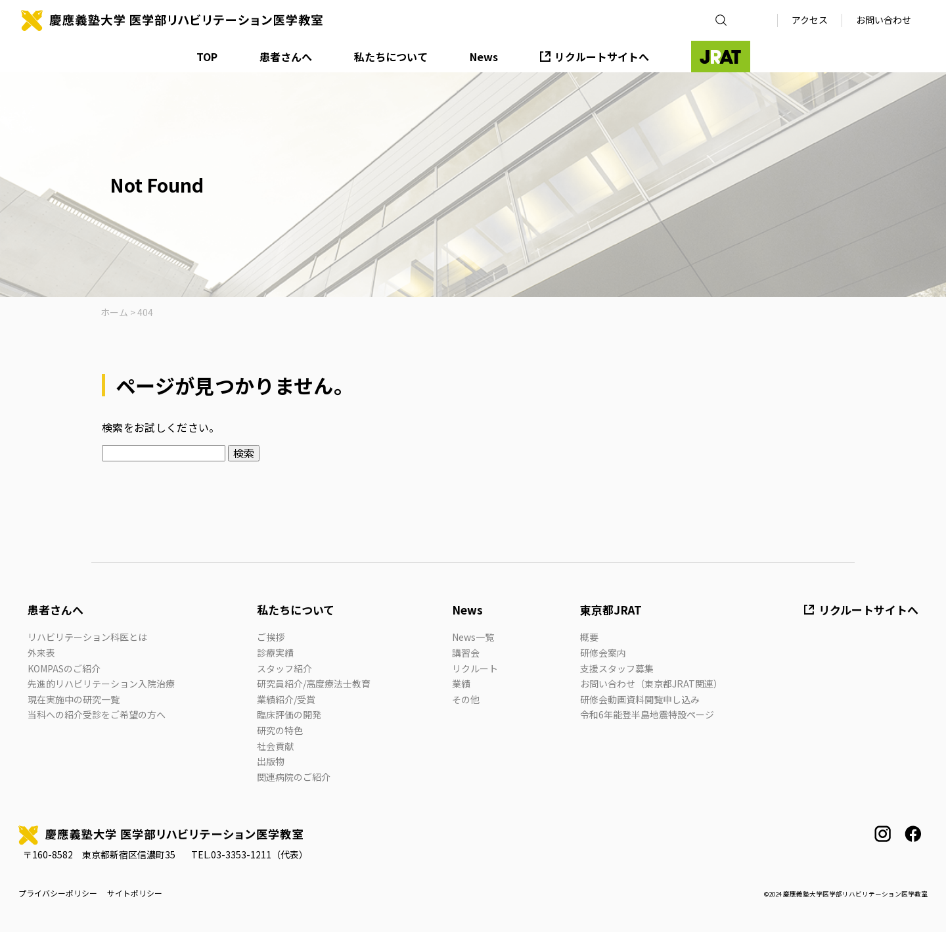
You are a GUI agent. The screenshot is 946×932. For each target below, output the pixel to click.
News (484, 56)
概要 (589, 636)
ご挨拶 (270, 636)
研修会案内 (603, 652)
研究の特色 (280, 730)
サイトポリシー (134, 893)
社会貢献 (275, 746)
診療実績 (275, 652)
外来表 (41, 652)
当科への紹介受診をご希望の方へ (97, 714)
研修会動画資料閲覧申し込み (640, 699)
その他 (466, 699)
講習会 (466, 652)
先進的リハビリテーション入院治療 (101, 683)
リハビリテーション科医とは (87, 636)
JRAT (720, 56)
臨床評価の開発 (289, 714)
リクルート (475, 668)
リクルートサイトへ (601, 56)
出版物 (270, 761)
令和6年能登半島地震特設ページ (647, 714)
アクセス (810, 19)
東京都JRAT (611, 609)
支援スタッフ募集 (617, 668)
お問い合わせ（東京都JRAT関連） (651, 683)
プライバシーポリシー (57, 893)
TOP (206, 56)
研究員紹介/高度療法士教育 (314, 683)
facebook (913, 834)
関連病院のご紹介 (293, 776)
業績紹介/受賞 (286, 699)
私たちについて (391, 56)
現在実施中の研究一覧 (74, 699)
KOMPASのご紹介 (64, 668)
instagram (882, 834)
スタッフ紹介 (284, 668)
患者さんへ (285, 56)
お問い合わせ (883, 19)
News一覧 (473, 636)
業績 (461, 683)
